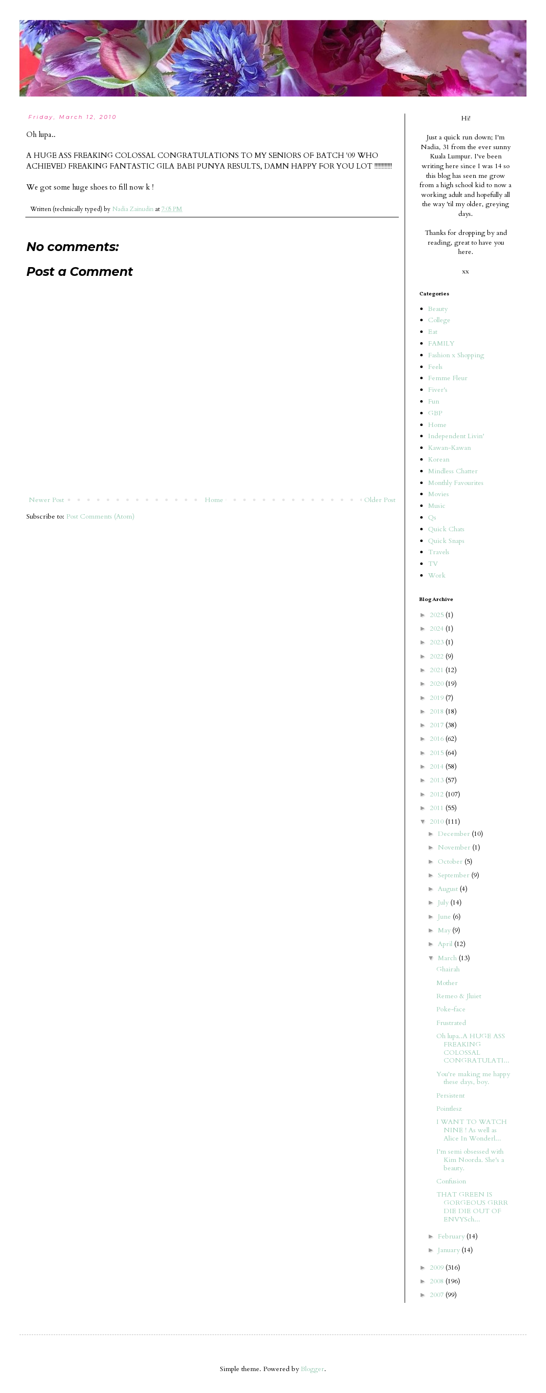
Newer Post (46, 499)
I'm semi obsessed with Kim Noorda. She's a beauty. (470, 1160)
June (445, 916)
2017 (438, 725)
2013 (438, 780)
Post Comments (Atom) (100, 516)
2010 (438, 821)
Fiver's (438, 389)
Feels (435, 366)
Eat (432, 331)
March (448, 958)
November (455, 847)
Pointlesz (449, 1108)
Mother (447, 982)
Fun (433, 401)
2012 (438, 794)
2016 (438, 738)
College (439, 320)
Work (437, 575)
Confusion (451, 1181)
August (449, 888)
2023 (438, 642)
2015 (438, 752)
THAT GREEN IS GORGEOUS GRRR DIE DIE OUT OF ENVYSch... (472, 1206)
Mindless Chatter (453, 471)
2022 (438, 656)
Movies (438, 494)
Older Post (379, 499)
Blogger (312, 1369)
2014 (438, 766)
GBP (435, 413)
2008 (438, 1281)
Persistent (450, 1095)
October (451, 861)
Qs (432, 517)
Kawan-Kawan (449, 447)
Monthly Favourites (456, 482)
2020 (438, 683)
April (446, 943)
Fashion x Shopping (456, 355)
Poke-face (451, 1009)
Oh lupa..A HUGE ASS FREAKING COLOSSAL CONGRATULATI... (472, 1048)
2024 (438, 628)
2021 (438, 670)
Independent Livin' (456, 436)
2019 (438, 697)
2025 (438, 614)
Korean (438, 459)
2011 (438, 808)
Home (214, 499)
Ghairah (448, 969)
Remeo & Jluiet (458, 996)
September (454, 875)
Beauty (438, 308)
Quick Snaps (446, 540)
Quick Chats (446, 529)
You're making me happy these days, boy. (473, 1078)
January (450, 1250)
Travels (438, 552)
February (452, 1236)
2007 (438, 1294)
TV (433, 563)
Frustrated (451, 1022)
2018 (438, 711)
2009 (438, 1267)
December (455, 833)
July (444, 902)
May (445, 930)
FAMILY (441, 343)
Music (437, 505)
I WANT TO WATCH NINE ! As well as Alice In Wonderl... (471, 1130)
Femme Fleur (448, 378)
